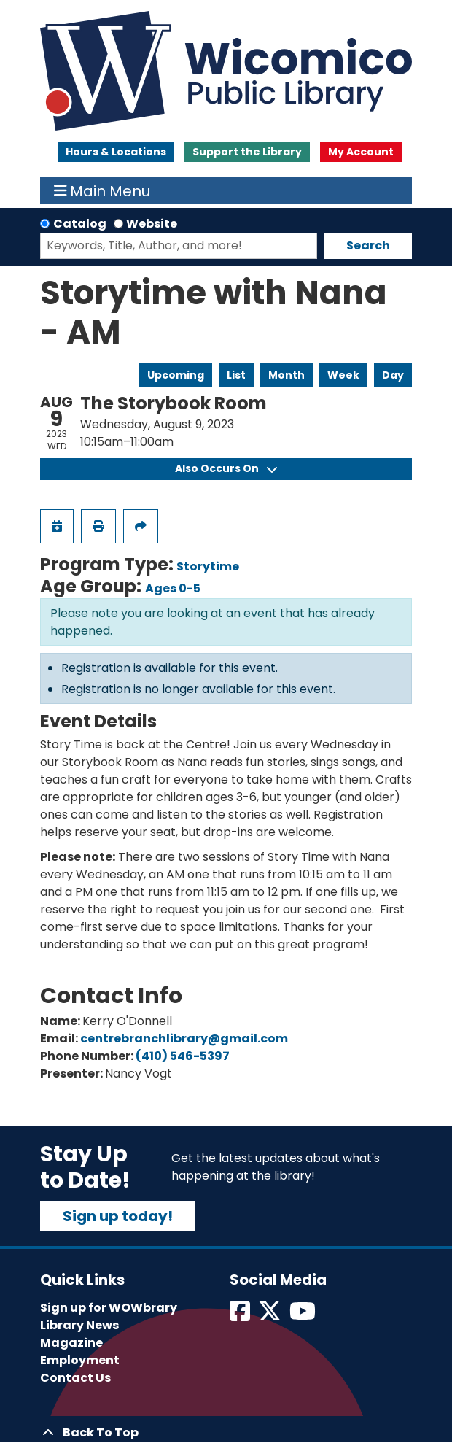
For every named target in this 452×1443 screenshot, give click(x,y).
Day (393, 375)
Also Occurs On (226, 468)
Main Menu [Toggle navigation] (102, 190)
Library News (79, 1325)
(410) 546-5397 (183, 1056)
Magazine (71, 1342)
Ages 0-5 (172, 588)
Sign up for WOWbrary (108, 1307)
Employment (80, 1360)
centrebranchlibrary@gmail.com (184, 1038)
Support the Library (247, 151)
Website (151, 223)
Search (368, 245)
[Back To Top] (226, 1432)
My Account (361, 151)
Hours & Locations (116, 151)
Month (286, 375)
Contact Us (75, 1377)
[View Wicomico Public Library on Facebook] (241, 1315)
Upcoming (175, 375)
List (236, 375)
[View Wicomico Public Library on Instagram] (303, 1315)
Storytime (207, 566)
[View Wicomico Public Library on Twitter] (271, 1315)
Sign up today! (118, 1216)
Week (343, 375)
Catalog (79, 223)
